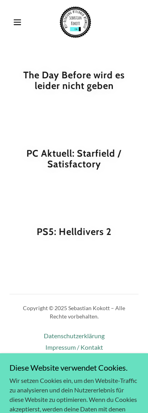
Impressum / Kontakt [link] (74, 347)
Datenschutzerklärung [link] (74, 335)
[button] (17, 22)
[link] (75, 22)
